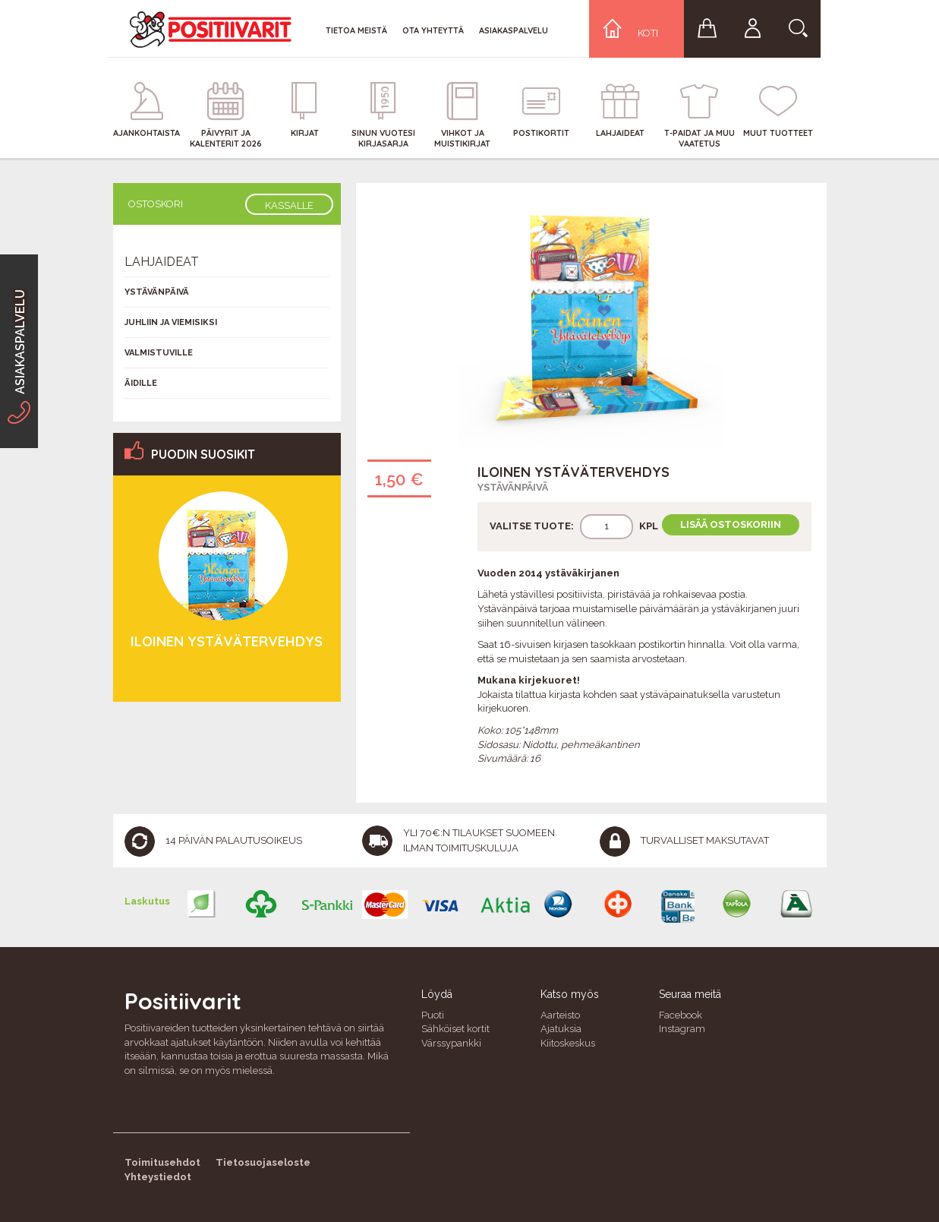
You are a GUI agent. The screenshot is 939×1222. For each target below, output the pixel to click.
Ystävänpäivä (512, 487)
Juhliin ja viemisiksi (170, 322)
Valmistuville (158, 353)
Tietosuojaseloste (263, 1162)
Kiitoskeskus (567, 1043)
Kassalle (289, 205)
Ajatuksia (560, 1028)
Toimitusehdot (162, 1162)
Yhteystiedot (157, 1177)
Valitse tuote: (532, 526)
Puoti (432, 1015)
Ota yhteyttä (433, 30)
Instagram (682, 1028)
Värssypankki (451, 1043)
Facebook (680, 1015)
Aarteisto (560, 1015)
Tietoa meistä (356, 30)
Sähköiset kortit (455, 1028)
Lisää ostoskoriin (730, 524)
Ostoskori (155, 204)
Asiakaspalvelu (513, 30)
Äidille (140, 383)
